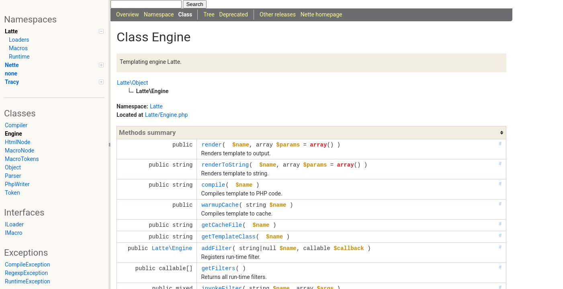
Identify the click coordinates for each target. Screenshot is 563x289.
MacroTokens (22, 159)
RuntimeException (27, 281)
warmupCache (219, 205)
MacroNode (19, 150)
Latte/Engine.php (166, 115)
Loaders (19, 40)
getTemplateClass (228, 236)
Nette (54, 65)
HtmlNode (18, 142)
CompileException (27, 264)
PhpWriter (17, 184)
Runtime (19, 56)
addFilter (216, 248)
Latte (54, 31)
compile (213, 185)
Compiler (16, 125)
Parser (13, 176)
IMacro (14, 233)
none (11, 73)
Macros (18, 48)
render (211, 145)
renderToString (225, 165)
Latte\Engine (172, 248)
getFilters (218, 268)
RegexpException (26, 273)
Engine (13, 133)
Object (13, 167)
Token (12, 192)
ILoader (14, 224)
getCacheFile (221, 225)
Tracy (54, 82)
